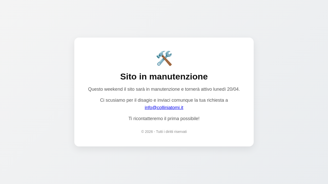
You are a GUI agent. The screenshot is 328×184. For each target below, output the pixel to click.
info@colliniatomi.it (164, 107)
